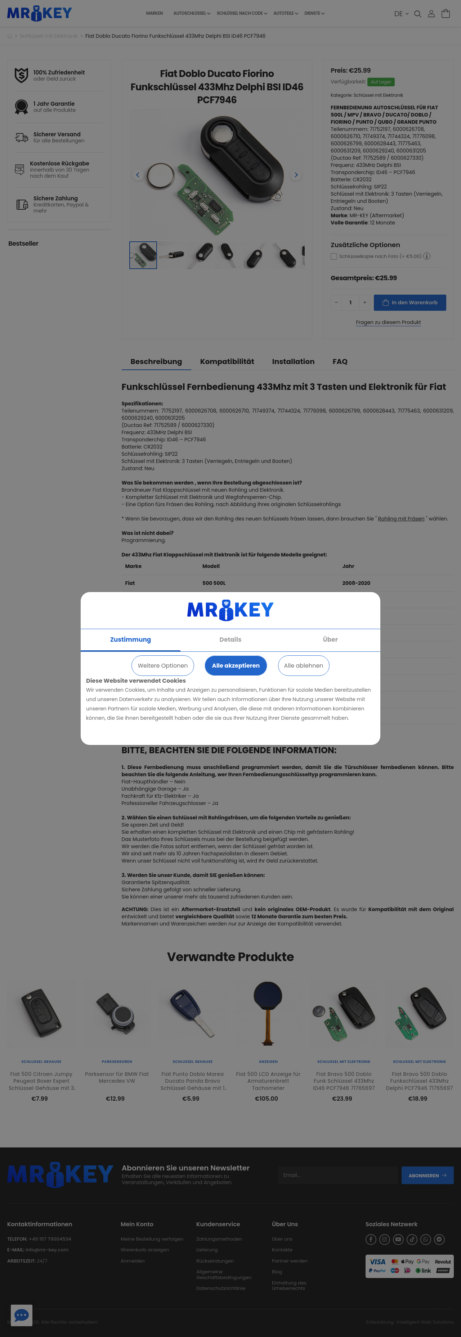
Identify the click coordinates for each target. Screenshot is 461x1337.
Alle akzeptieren (236, 665)
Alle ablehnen (303, 665)
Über (330, 639)
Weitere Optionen (163, 665)
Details (231, 639)
